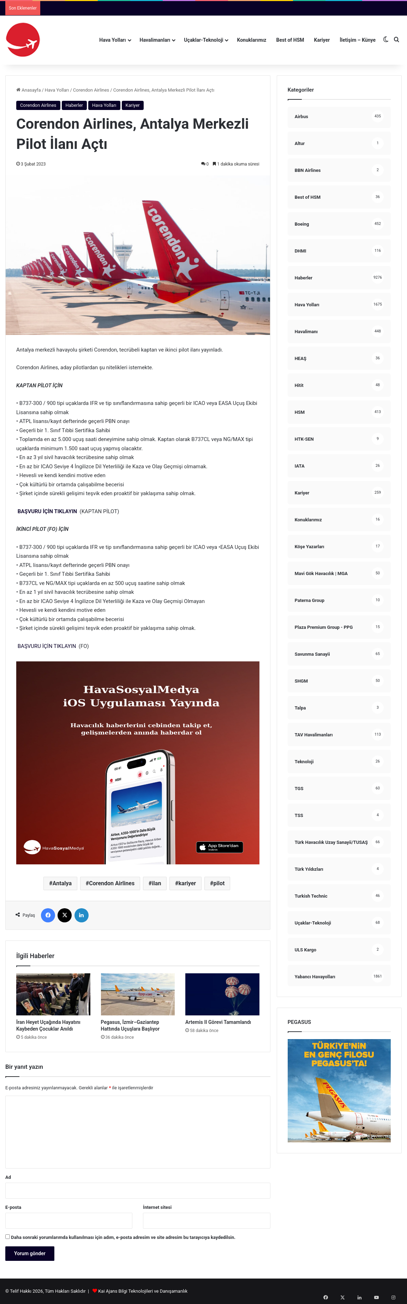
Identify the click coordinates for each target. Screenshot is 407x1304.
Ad (8, 1177)
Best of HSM (290, 40)
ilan (156, 883)
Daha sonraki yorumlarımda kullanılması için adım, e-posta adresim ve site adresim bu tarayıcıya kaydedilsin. (123, 1237)
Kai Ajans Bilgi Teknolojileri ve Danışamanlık (142, 1291)
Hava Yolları (112, 40)
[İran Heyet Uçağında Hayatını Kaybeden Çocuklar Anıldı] (53, 994)
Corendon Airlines (91, 90)
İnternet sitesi (157, 1207)
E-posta (13, 1207)
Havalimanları (155, 40)
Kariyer (322, 40)
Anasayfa (28, 90)
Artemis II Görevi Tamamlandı (218, 1022)
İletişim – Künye (358, 40)
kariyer (187, 883)
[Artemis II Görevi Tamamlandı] (222, 994)
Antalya (62, 883)
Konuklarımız (251, 40)
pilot (219, 883)
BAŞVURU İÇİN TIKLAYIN (47, 511)
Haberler (74, 105)
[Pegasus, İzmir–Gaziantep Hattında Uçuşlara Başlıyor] (138, 994)
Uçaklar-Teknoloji (203, 40)
